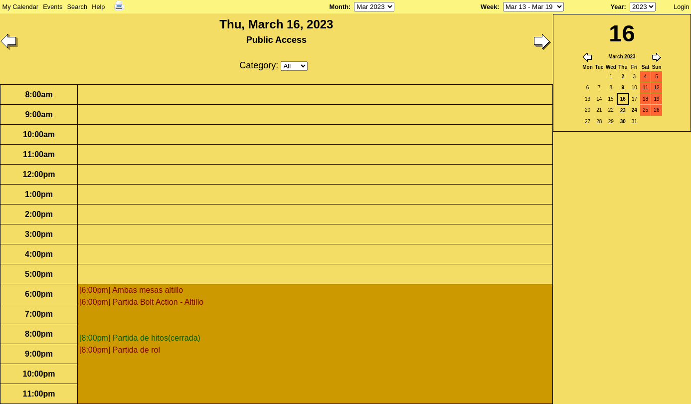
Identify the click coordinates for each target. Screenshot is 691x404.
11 (645, 87)
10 (634, 87)
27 (587, 121)
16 (623, 99)
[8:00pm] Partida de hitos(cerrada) (139, 338)
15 (611, 99)
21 (599, 110)
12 (657, 87)
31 (634, 121)
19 (657, 99)
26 (657, 110)
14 (599, 99)
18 (645, 99)
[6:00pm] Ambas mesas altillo (131, 290)
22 (611, 110)
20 (587, 110)
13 (587, 99)
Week (489, 6)
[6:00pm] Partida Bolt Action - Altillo (141, 302)
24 (634, 110)
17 (634, 99)
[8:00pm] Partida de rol (119, 350)
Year (617, 6)
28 (599, 121)
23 (623, 110)
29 (611, 121)
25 (645, 110)
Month (339, 6)
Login (681, 6)
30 (623, 121)
